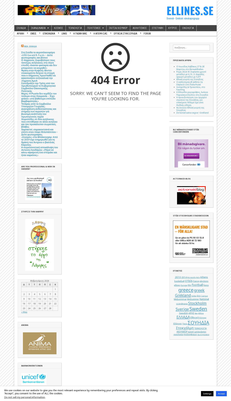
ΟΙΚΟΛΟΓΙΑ (188, 28)
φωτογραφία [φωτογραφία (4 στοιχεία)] (203, 334)
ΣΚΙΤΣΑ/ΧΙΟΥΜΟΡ (118, 28)
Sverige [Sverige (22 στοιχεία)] (182, 309)
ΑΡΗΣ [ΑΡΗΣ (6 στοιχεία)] (191, 313)
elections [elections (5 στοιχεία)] (204, 281)
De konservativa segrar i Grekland (192, 112)
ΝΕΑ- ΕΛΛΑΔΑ (30, 46)
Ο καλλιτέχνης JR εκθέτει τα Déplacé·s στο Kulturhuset (189, 83)
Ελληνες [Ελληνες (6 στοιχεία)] (178, 323)
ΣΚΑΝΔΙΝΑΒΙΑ (38, 28)
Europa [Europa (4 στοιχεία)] (184, 285)
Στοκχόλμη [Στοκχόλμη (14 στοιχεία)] (185, 328)
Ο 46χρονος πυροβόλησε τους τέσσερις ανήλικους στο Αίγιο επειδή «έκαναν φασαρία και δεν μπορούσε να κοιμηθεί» (39, 64)
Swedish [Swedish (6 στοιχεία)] (183, 313)
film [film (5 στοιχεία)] (189, 285)
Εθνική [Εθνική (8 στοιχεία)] (194, 317)
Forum (147, 33)
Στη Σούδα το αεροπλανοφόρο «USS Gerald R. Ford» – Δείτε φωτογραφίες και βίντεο (38, 55)
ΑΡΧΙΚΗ (20, 33)
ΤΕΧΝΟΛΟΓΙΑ (75, 28)
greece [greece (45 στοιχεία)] (185, 290)
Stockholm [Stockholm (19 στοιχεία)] (197, 303)
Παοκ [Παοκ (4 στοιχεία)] (184, 324)
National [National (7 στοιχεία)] (204, 299)
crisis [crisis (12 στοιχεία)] (189, 281)
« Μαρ (24, 312)
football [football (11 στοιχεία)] (197, 285)
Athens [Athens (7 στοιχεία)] (204, 277)
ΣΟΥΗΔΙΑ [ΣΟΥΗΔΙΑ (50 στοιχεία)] (198, 322)
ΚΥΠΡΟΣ (172, 28)
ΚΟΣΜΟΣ (58, 28)
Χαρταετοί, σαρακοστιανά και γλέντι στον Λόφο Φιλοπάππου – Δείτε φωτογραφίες (39, 132)
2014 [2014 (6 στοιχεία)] (184, 277)
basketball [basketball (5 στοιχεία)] (179, 281)
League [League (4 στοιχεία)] (204, 296)
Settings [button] (207, 393)
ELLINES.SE (190, 10)
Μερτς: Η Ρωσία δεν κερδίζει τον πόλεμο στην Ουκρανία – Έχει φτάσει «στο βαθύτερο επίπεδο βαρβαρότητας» (39, 97)
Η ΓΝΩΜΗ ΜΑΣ (80, 33)
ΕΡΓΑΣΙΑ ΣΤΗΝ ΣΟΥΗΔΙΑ (125, 33)
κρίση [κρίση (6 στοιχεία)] (191, 331)
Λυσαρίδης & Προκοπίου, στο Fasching (190, 88)
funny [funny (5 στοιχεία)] (206, 285)
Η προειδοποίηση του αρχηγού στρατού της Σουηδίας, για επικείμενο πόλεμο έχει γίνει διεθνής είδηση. (191, 101)
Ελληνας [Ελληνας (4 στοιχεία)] (202, 318)
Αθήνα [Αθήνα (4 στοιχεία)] (201, 313)
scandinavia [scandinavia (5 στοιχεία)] (182, 303)
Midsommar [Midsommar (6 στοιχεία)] (180, 299)
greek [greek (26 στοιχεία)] (199, 290)
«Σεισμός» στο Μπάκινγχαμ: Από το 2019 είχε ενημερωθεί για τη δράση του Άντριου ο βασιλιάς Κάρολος (39, 141)
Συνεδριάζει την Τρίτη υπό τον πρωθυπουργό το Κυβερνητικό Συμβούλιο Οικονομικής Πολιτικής (38, 87)
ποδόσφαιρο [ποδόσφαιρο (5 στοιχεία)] (190, 334)
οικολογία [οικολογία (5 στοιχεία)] (178, 334)
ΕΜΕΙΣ (33, 33)
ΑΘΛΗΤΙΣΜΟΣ (140, 28)
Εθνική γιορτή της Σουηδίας (189, 79)
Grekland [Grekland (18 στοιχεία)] (183, 295)
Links (64, 33)
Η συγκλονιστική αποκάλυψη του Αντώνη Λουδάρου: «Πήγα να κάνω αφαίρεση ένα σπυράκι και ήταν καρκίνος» (39, 151)
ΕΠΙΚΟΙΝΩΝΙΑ (49, 33)
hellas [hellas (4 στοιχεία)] (194, 296)
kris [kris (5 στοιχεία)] (199, 295)
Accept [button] (221, 393)
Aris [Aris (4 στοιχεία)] (198, 277)
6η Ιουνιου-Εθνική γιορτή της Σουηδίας (190, 108)
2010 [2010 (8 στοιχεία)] (178, 277)
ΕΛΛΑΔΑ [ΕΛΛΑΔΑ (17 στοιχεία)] (183, 317)
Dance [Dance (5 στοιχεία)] (196, 281)
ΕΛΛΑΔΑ (21, 28)
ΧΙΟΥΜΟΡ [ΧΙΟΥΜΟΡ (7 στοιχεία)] (182, 331)
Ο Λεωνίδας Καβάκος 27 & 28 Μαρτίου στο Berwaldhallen (190, 67)
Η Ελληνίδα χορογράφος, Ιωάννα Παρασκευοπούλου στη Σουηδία (192, 93)
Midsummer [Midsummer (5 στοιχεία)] (193, 299)
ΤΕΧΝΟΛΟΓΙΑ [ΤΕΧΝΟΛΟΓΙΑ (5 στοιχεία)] (200, 328)
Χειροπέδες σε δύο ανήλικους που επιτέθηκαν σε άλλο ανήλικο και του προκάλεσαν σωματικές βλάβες (39, 123)
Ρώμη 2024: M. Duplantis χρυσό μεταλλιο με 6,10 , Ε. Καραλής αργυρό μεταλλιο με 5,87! (191, 74)
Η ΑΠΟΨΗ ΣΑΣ (100, 33)
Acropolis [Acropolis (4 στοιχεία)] (191, 277)
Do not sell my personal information (24, 397)
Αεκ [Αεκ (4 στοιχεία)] (196, 313)
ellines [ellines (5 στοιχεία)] (177, 285)
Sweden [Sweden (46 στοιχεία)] (198, 308)
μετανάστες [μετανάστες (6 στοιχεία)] (200, 331)
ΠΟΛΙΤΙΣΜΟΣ (94, 28)
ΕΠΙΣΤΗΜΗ (157, 28)
